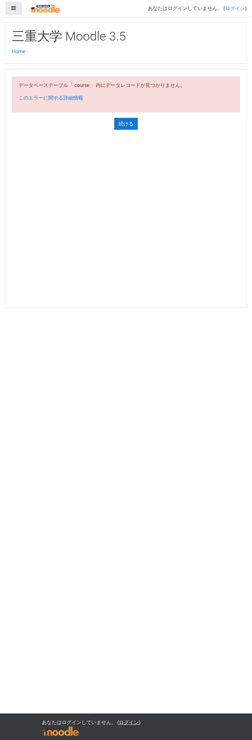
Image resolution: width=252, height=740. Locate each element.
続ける (126, 124)
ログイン (235, 8)
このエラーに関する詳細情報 (51, 98)
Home (18, 51)
